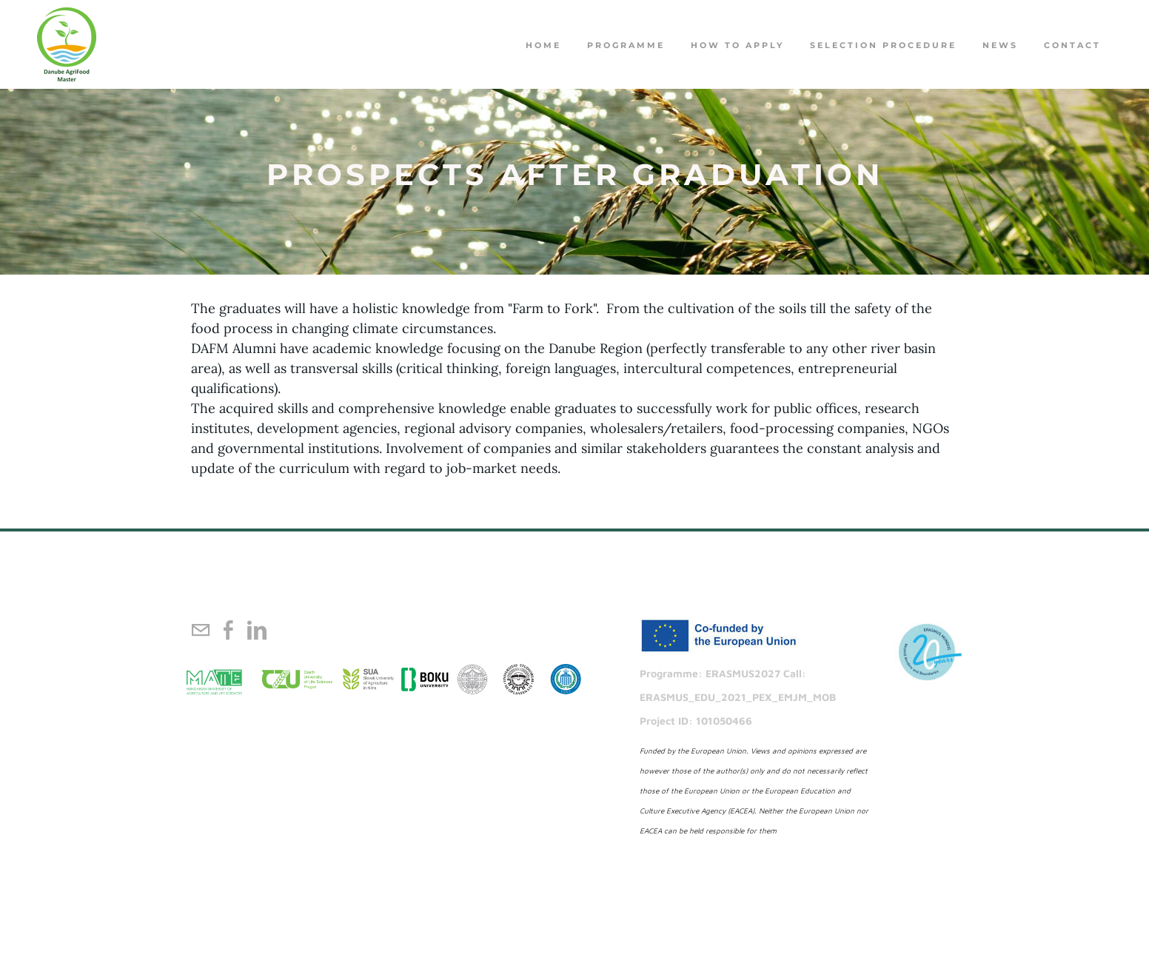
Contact (1072, 45)
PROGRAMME (626, 45)
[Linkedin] (257, 630)
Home (543, 45)
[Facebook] (228, 630)
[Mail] (200, 630)
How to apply (737, 45)
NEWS (1000, 45)
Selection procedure (883, 45)
